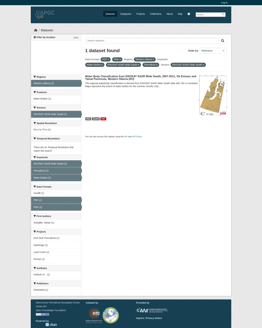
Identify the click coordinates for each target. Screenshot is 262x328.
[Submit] (222, 41)
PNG (88, 119)
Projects (141, 14)
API (125, 136)
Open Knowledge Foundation (51, 310)
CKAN (51, 324)
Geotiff (96, 119)
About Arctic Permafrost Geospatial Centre (58, 302)
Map (180, 14)
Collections (155, 14)
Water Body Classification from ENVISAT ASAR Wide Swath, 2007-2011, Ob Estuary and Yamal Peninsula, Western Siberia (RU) (140, 77)
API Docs (136, 136)
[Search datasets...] (152, 41)
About (170, 14)
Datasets (110, 14)
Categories (125, 14)
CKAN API (41, 306)
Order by (193, 50)
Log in (224, 2)
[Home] (35, 30)
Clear (75, 37)
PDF (103, 119)
